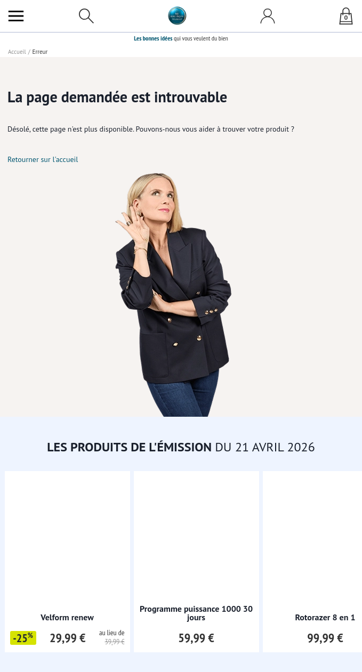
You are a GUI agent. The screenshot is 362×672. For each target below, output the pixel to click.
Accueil (17, 51)
